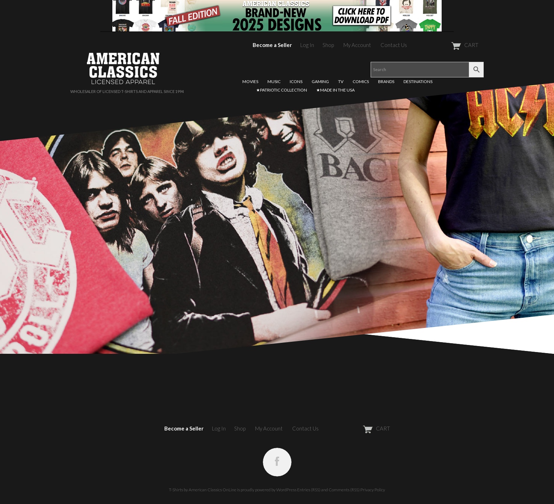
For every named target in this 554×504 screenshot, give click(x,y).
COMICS (361, 81)
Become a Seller (272, 45)
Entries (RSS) (308, 489)
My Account (357, 45)
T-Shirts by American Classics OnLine (202, 489)
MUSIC (274, 81)
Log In (307, 45)
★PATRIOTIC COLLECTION (281, 90)
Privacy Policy (372, 489)
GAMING (320, 81)
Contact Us (394, 45)
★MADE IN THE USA (335, 90)
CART (447, 45)
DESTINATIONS (417, 81)
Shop (328, 45)
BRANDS (386, 81)
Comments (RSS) (344, 489)
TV (340, 81)
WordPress (286, 489)
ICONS (296, 81)
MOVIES (250, 81)
